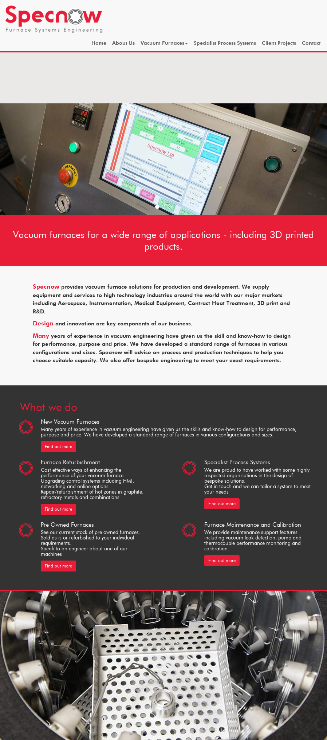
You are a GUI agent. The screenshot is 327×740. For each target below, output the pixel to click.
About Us (123, 43)
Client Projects (279, 43)
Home (98, 43)
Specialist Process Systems (225, 43)
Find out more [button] (58, 446)
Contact (311, 43)
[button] (24, 159)
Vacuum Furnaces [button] (164, 43)
